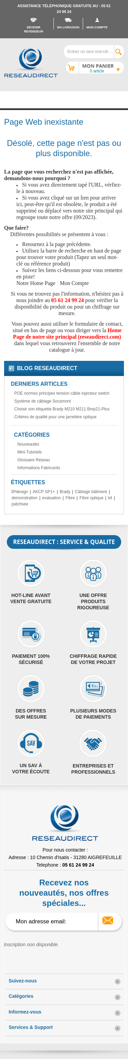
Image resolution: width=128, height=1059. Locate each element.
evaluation (51, 497)
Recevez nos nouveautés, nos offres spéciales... (64, 893)
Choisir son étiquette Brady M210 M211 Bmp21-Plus (61, 409)
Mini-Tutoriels (29, 452)
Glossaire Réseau (33, 460)
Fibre (70, 497)
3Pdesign (19, 491)
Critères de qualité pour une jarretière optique (55, 417)
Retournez (33, 244)
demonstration (24, 497)
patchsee (20, 504)
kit (110, 497)
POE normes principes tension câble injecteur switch (61, 393)
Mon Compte (74, 283)
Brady (65, 491)
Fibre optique (91, 497)
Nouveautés (28, 444)
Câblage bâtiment (91, 491)
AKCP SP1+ (44, 491)
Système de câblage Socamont (42, 401)
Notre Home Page (35, 283)
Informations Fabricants (38, 467)
